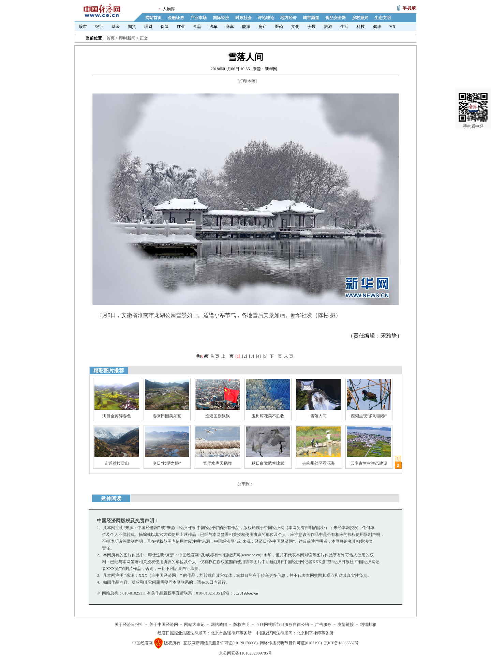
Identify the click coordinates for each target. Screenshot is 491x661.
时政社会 (243, 17)
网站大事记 (194, 624)
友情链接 (346, 624)
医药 (279, 26)
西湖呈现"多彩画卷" (369, 416)
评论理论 (266, 17)
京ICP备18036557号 (341, 643)
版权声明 (241, 624)
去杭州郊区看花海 (318, 463)
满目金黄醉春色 (116, 416)
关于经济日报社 (129, 624)
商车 (230, 26)
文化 (295, 26)
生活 (344, 26)
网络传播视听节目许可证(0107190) (291, 643)
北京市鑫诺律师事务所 (231, 633)
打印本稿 (247, 81)
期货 (132, 26)
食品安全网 (335, 17)
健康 (377, 26)
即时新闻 (127, 38)
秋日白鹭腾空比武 (268, 463)
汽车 (213, 26)
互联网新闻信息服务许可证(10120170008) (220, 643)
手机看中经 (473, 103)
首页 (110, 38)
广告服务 (323, 624)
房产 (262, 26)
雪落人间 (318, 416)
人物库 (169, 8)
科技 (361, 26)
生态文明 (382, 17)
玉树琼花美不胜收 (268, 416)
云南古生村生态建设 (369, 463)
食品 (197, 26)
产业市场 (198, 17)
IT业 (181, 26)
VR (392, 26)
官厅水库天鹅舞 (217, 463)
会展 (312, 26)
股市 (83, 26)
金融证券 (176, 17)
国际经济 (221, 17)
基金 (115, 26)
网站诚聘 (219, 624)
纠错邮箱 (368, 624)
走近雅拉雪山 (116, 463)
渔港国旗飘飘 (217, 416)
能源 (246, 26)
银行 (99, 26)
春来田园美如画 (167, 416)
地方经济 (288, 17)
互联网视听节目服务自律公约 (282, 624)
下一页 (276, 356)
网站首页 (153, 17)
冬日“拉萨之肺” (167, 463)
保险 (165, 26)
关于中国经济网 (163, 624)
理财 (148, 26)
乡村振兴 (360, 17)
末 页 (288, 356)
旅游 (328, 26)
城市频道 (311, 17)
